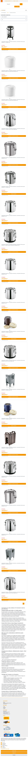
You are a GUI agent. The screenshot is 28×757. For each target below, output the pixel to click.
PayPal (3, 746)
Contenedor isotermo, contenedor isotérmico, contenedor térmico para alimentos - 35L (13, 505)
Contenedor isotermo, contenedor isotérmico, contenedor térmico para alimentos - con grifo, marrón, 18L (13, 447)
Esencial (3, 742)
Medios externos (4, 745)
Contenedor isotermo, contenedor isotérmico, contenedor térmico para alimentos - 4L (13, 534)
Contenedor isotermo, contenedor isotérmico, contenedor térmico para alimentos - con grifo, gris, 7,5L (13, 389)
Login (4, 706)
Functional (4, 747)
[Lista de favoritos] (13, 6)
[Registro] (12, 6)
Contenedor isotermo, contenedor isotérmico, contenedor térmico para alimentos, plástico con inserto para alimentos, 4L (13, 100)
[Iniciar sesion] (10, 6)
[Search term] (13, 4)
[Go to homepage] (3, 12)
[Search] (21, 4)
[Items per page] (14, 19)
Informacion (5, 703)
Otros (8, 12)
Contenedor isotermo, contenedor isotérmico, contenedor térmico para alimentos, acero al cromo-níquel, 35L (13, 360)
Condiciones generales (6, 713)
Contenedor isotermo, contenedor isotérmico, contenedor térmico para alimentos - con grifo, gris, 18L (13, 563)
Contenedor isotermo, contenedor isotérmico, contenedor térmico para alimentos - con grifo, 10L (13, 42)
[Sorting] (14, 17)
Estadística (4, 743)
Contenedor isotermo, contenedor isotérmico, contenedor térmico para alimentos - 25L (13, 476)
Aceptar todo (14, 750)
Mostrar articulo (13, 193)
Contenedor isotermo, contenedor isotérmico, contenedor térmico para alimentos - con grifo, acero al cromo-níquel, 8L (13, 129)
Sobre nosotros (5, 712)
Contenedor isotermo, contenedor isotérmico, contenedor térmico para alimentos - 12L (13, 158)
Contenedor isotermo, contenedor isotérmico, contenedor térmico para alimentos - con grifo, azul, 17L (13, 418)
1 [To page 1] (23, 603)
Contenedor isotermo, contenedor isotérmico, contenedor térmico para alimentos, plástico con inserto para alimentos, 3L (13, 71)
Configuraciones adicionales (5, 748)
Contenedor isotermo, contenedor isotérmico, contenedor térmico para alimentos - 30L (13, 302)
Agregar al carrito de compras (17, 48)
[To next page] (26, 603)
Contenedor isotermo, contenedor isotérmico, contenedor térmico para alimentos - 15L (13, 216)
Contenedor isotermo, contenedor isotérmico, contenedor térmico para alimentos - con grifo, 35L (13, 187)
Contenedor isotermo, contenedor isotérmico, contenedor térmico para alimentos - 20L (13, 273)
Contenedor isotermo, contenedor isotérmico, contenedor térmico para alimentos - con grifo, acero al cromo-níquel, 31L (13, 592)
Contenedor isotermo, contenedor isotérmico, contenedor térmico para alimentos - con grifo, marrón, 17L (13, 331)
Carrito (4, 708)
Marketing (3, 744)
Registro (4, 707)
